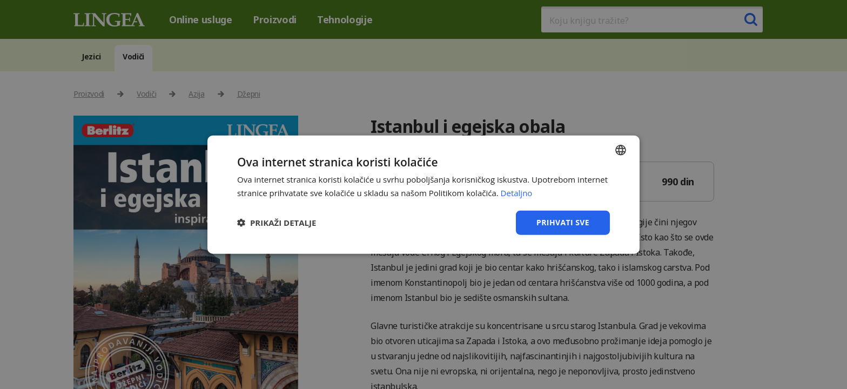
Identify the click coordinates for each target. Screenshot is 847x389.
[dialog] (423, 194)
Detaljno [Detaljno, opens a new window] (517, 192)
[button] (276, 222)
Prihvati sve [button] (562, 222)
